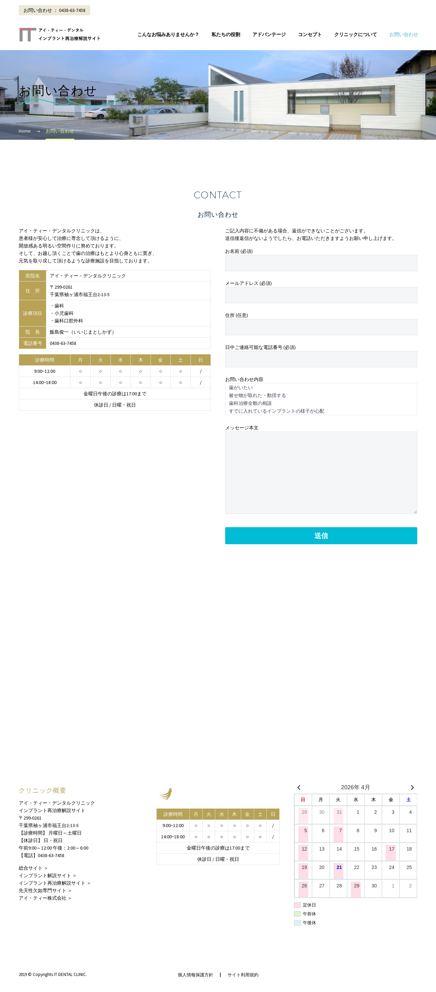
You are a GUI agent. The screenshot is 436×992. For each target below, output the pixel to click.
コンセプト (310, 34)
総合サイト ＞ (33, 868)
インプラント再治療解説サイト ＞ (55, 883)
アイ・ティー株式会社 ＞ (45, 898)
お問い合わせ (403, 34)
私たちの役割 (226, 34)
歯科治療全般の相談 (321, 403)
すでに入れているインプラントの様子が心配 (321, 411)
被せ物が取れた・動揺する (321, 395)
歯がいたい (321, 387)
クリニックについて (355, 34)
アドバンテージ (269, 34)
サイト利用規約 (243, 975)
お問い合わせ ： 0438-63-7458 (54, 10)
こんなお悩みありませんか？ (168, 34)
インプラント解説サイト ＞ (48, 875)
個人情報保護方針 (195, 975)
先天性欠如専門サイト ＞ (45, 890)
